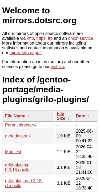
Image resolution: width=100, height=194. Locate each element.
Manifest (13, 151)
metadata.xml (18, 136)
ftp (50, 38)
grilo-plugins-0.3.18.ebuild (17, 167)
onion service (80, 38)
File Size (61, 116)
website (58, 66)
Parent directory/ (20, 125)
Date (80, 116)
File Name (15, 116)
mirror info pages (26, 52)
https (41, 38)
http (30, 38)
